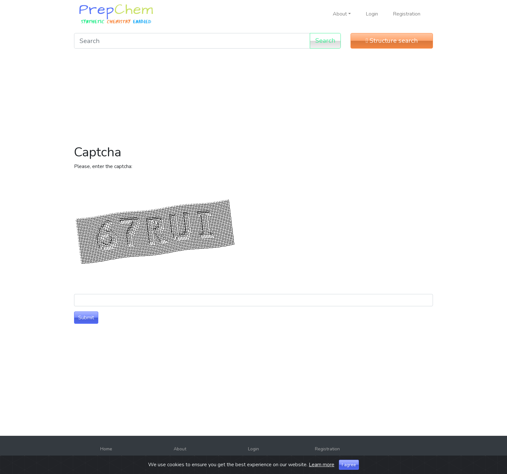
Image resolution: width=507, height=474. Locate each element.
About (180, 449)
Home (106, 449)
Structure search (392, 40)
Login (372, 13)
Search (325, 40)
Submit (86, 317)
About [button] (340, 13)
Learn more (321, 466)
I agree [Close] (349, 467)
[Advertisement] (253, 99)
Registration (406, 13)
